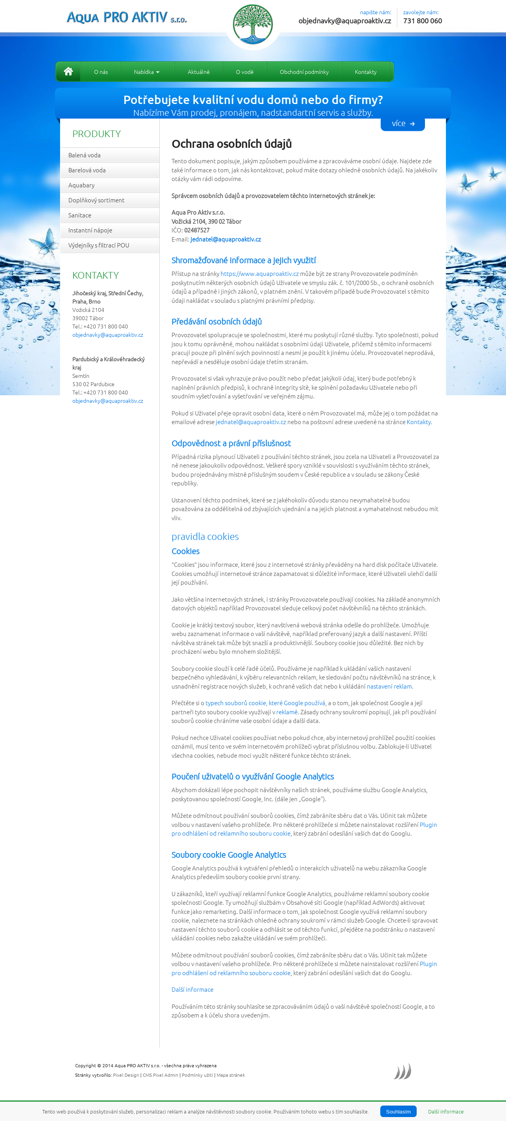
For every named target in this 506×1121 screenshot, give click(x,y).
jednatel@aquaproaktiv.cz (251, 421)
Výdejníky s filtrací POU (98, 245)
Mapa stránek (231, 1075)
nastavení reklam (389, 686)
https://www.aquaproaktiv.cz (260, 273)
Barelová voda (87, 170)
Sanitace (79, 215)
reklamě (287, 712)
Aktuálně (199, 71)
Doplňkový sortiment (96, 200)
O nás (101, 71)
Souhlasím (398, 1112)
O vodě (245, 71)
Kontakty (366, 71)
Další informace (192, 989)
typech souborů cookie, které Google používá (265, 702)
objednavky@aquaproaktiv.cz (344, 20)
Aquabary (81, 185)
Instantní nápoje (90, 230)
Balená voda (84, 155)
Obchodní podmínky (304, 71)
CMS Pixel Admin (160, 1075)
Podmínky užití (197, 1075)
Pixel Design (126, 1075)
